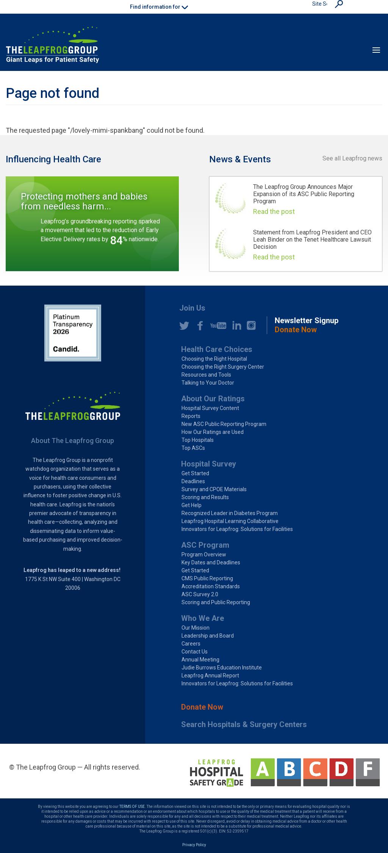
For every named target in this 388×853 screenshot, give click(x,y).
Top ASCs (193, 448)
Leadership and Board (207, 636)
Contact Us (194, 652)
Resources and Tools (206, 375)
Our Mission (195, 628)
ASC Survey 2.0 (199, 594)
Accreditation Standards (210, 586)
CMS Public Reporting (207, 578)
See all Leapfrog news (352, 158)
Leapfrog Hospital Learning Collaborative (229, 521)
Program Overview (203, 554)
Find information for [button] (159, 7)
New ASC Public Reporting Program (223, 424)
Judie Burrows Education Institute (221, 667)
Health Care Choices (216, 349)
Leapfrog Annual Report (210, 675)
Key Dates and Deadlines (210, 562)
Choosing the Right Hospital (214, 359)
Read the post (274, 211)
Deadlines (193, 481)
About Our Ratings (213, 398)
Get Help (191, 505)
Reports (190, 416)
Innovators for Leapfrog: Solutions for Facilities (237, 529)
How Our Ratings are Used (212, 432)
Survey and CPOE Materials (214, 489)
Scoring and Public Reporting (215, 602)
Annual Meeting (200, 660)
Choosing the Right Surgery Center (222, 367)
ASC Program (205, 545)
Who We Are (202, 618)
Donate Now (202, 707)
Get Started (195, 473)
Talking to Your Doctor (207, 383)
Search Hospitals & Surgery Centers (244, 724)
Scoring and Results (205, 497)
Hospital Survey (208, 463)
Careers (190, 644)
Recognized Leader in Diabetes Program (229, 513)
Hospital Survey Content (210, 408)
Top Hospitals (197, 440)
